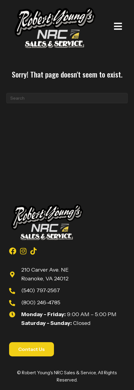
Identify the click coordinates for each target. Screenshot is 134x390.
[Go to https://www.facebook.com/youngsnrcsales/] (12, 251)
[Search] (67, 98)
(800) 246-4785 (40, 302)
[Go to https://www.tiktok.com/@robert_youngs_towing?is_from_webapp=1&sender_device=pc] (33, 251)
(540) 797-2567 (40, 290)
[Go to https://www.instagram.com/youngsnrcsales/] (23, 251)
